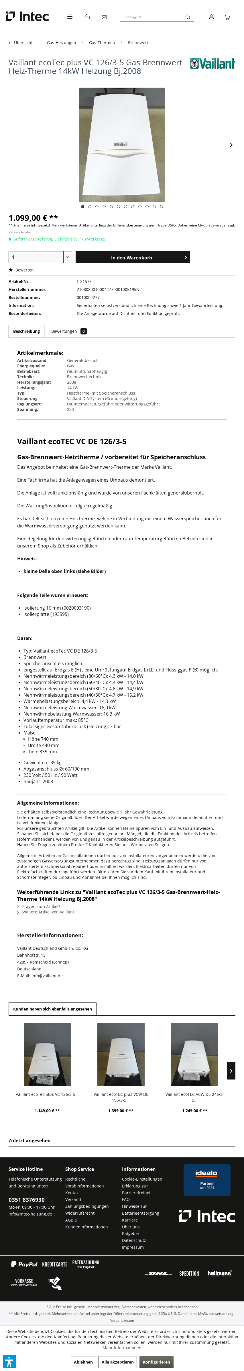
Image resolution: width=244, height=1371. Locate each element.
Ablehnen (83, 1362)
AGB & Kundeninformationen (86, 1223)
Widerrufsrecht (80, 1213)
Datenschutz (134, 1240)
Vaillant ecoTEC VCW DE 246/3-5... (195, 1097)
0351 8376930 (27, 1199)
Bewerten (21, 270)
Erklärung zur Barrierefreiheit (137, 1189)
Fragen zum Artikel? (38, 906)
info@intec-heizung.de (30, 1214)
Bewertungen (69, 331)
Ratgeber (130, 1233)
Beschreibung (26, 331)
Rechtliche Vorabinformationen (84, 1182)
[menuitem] (69, 20)
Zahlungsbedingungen (87, 1206)
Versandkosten (20, 232)
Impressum (133, 1247)
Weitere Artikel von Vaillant (45, 912)
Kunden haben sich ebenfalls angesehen (52, 1009)
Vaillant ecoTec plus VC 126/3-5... (47, 1094)
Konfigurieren (156, 1362)
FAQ (126, 1199)
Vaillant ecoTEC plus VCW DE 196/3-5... (121, 1097)
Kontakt (72, 1192)
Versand (73, 1199)
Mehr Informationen (122, 1347)
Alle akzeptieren (118, 1362)
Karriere (130, 1220)
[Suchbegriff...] (157, 17)
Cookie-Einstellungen (142, 1179)
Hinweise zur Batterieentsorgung (140, 1209)
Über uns (131, 1227)
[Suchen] (188, 17)
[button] (9, 1361)
